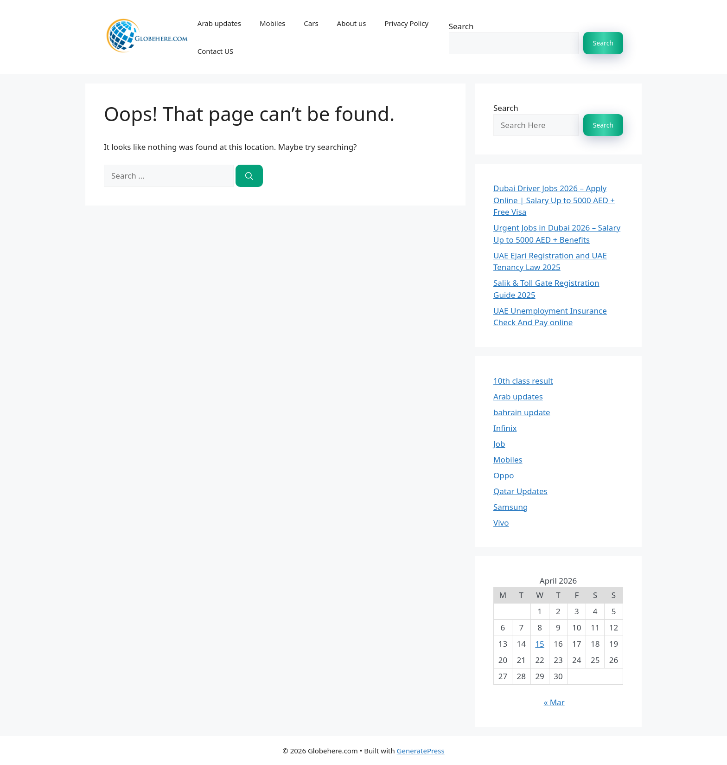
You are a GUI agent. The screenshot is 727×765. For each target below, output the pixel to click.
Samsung (510, 506)
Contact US (215, 51)
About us (351, 23)
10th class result (523, 380)
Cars (311, 23)
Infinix (505, 428)
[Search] (249, 176)
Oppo (503, 475)
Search (461, 26)
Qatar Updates (520, 491)
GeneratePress (421, 750)
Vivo (501, 522)
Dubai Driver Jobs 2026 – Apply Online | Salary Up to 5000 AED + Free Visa (554, 200)
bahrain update (521, 412)
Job (499, 443)
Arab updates (219, 23)
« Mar (554, 702)
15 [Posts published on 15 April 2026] (539, 643)
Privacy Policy (407, 23)
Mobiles (272, 23)
